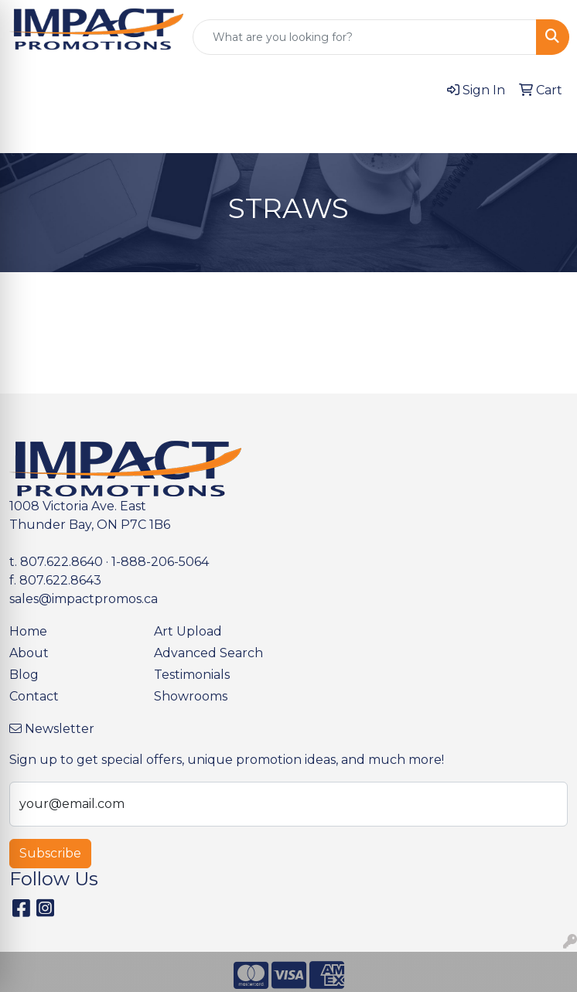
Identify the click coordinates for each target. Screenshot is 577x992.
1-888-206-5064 (160, 561)
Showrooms (190, 696)
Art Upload (188, 631)
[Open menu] (546, 130)
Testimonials (192, 674)
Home (28, 631)
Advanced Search (208, 653)
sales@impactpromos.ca (83, 598)
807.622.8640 (61, 561)
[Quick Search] (365, 37)
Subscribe (50, 853)
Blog (24, 674)
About (29, 653)
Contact (34, 696)
